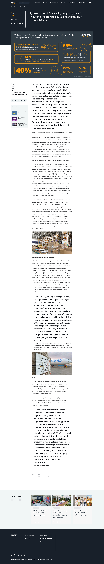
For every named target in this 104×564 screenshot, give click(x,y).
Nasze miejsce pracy (54, 2)
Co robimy (45, 2)
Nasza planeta (72, 2)
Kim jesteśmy (38, 2)
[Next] (20, 500)
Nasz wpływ (63, 2)
